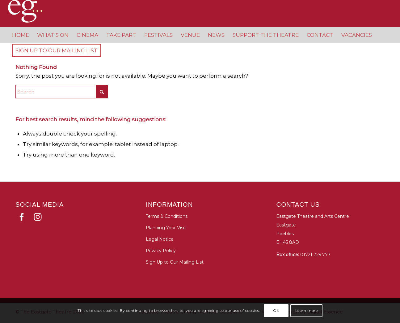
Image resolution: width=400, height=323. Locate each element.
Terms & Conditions (166, 216)
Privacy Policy (161, 250)
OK (276, 310)
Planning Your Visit (166, 227)
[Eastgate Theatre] (31, 11)
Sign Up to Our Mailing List (175, 262)
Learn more (306, 310)
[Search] (61, 91)
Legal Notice (160, 239)
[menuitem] (20, 35)
